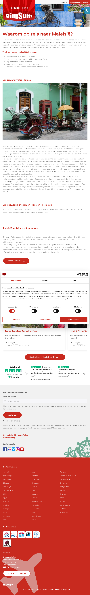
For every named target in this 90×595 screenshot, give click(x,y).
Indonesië (6, 516)
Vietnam (63, 509)
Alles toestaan (73, 319)
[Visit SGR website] (7, 534)
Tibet (62, 498)
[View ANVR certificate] (21, 534)
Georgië (6, 509)
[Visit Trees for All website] (36, 534)
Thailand (63, 494)
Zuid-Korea (64, 512)
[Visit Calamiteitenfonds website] (29, 534)
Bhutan (6, 483)
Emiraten (6, 501)
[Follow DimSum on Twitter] (14, 449)
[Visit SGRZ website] (14, 534)
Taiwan (62, 490)
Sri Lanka (63, 483)
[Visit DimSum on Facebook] (5, 449)
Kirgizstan (35, 483)
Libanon (35, 494)
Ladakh (34, 487)
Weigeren (16, 319)
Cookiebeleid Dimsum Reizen (16, 435)
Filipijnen (6, 505)
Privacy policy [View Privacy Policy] (43, 589)
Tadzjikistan (64, 487)
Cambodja (7, 487)
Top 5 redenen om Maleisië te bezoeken (20, 52)
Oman (34, 520)
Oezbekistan (36, 516)
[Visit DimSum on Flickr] (10, 585)
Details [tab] (45, 280)
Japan (34, 472)
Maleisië (35, 498)
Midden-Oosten (37, 501)
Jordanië (35, 476)
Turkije (62, 501)
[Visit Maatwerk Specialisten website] (7, 543)
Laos (33, 490)
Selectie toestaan (45, 319)
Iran (4, 520)
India (5, 512)
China (5, 494)
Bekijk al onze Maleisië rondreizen (45, 357)
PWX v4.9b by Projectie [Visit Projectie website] (60, 589)
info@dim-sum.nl (11, 567)
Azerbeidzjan (8, 476)
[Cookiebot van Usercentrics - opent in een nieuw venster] (78, 274)
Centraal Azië (8, 490)
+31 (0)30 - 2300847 (17, 573)
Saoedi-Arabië (65, 479)
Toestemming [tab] (15, 280)
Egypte (5, 498)
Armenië (6, 472)
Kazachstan (36, 479)
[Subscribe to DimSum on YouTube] (22, 449)
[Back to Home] (19, 10)
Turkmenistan (65, 505)
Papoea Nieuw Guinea (68, 476)
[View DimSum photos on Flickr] (9, 449)
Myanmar (35, 509)
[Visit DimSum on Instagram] (6, 585)
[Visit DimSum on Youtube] (8, 585)
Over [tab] (74, 280)
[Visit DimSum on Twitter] (12, 585)
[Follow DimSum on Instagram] (18, 449)
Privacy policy (9, 438)
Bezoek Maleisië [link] (16, 261)
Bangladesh (7, 479)
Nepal (34, 512)
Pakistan (63, 472)
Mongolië (35, 505)
